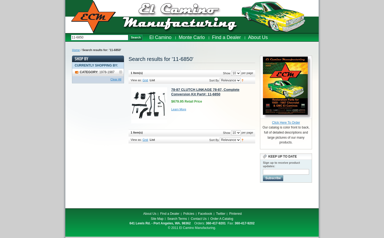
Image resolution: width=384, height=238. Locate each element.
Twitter (220, 214)
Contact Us (198, 219)
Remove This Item (120, 72)
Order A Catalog (221, 219)
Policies (188, 214)
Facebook (205, 214)
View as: (136, 80)
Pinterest (235, 214)
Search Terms (177, 219)
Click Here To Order (286, 122)
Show (226, 73)
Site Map (157, 219)
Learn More (178, 109)
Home (76, 50)
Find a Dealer (169, 214)
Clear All (115, 79)
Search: (68, 37)
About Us (149, 214)
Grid (145, 80)
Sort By (214, 80)
